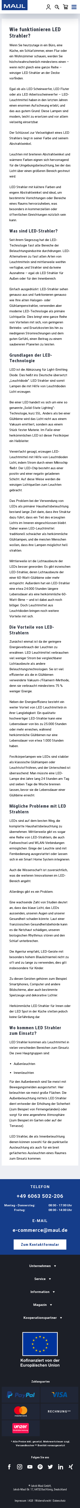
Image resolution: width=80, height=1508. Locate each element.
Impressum (20, 1500)
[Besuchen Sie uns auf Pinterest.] (40, 1467)
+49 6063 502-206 (40, 1196)
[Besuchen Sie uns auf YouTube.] (30, 1467)
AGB (30, 1500)
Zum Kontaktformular (40, 1244)
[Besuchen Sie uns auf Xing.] (71, 1467)
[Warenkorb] (65, 6)
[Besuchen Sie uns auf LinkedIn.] (60, 1467)
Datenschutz (59, 1500)
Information (40, 1292)
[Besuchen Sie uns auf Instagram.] (19, 1467)
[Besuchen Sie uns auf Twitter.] (50, 1467)
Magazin (40, 1305)
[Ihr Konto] (48, 7)
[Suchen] (57, 7)
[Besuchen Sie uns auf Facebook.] (9, 1467)
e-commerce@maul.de (40, 1230)
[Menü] (74, 7)
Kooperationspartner (40, 1318)
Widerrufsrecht (43, 1500)
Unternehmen (40, 1266)
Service (40, 1279)
